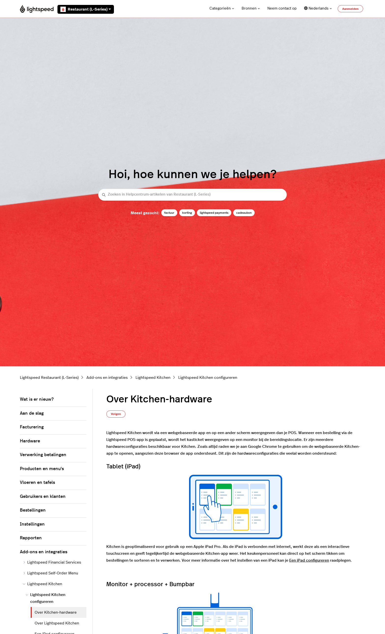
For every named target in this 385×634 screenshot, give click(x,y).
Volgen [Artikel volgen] (116, 413)
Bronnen (251, 8)
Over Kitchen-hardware (56, 612)
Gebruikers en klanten (43, 496)
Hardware (30, 441)
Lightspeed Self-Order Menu (50, 573)
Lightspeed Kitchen (153, 378)
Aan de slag (32, 413)
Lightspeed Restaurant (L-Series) (49, 378)
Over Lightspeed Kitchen (57, 623)
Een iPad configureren (309, 560)
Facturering (32, 427)
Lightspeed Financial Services (52, 562)
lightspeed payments (214, 212)
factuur (169, 212)
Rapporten (31, 538)
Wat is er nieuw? (37, 399)
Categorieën (221, 8)
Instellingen (32, 524)
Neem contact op (282, 8)
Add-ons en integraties (107, 378)
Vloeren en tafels (37, 482)
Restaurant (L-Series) (85, 9)
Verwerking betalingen (43, 455)
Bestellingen (33, 510)
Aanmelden (350, 8)
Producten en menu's (42, 469)
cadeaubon (244, 212)
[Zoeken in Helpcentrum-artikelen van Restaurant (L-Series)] (192, 195)
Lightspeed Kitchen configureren (207, 378)
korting (187, 212)
